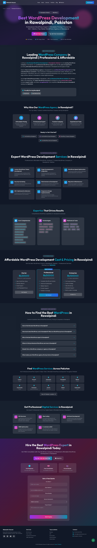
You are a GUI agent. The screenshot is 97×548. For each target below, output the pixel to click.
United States (52, 539)
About (42, 2)
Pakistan (61, 2)
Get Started (90, 2)
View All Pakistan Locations (48, 394)
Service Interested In (48, 499)
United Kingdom (52, 537)
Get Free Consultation (56, 33)
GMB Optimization (29, 537)
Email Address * (48, 487)
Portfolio (52, 2)
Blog (57, 2)
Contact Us (73, 294)
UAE (50, 533)
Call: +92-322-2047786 (43, 458)
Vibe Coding (28, 533)
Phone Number (48, 493)
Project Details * (48, 504)
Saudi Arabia (52, 535)
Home (38, 2)
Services (47, 2)
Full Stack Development (31, 535)
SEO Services (29, 532)
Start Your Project (39, 33)
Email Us (58, 458)
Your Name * (48, 481)
